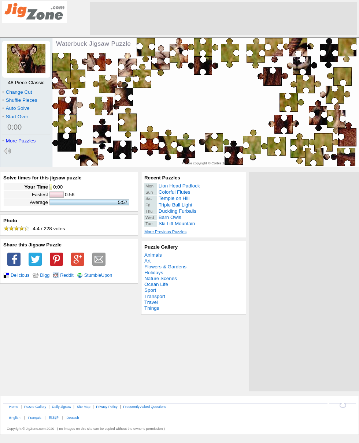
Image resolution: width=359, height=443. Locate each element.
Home (13, 407)
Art (147, 261)
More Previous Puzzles (165, 232)
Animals (153, 255)
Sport (150, 290)
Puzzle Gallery (161, 247)
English (15, 418)
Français (34, 418)
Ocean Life (156, 284)
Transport (154, 296)
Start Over (15, 116)
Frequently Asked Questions (144, 407)
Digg (44, 275)
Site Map (83, 407)
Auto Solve (16, 108)
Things (151, 308)
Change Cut (17, 92)
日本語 (54, 418)
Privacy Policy (106, 407)
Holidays (153, 272)
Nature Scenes (160, 278)
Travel (151, 302)
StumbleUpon (98, 275)
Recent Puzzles (162, 177)
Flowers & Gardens (165, 266)
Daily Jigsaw (61, 407)
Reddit (67, 275)
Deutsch (72, 418)
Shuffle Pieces (19, 100)
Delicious (20, 275)
